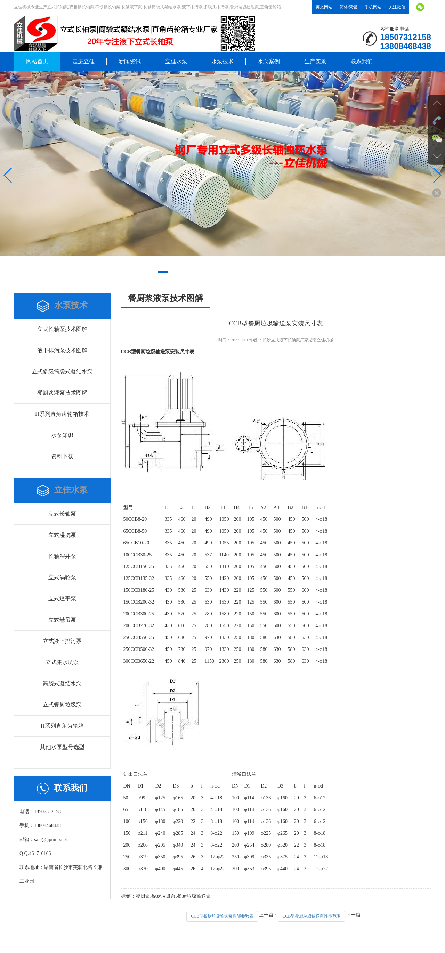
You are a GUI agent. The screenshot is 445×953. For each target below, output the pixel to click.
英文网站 (324, 7)
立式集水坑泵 (62, 662)
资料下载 (62, 456)
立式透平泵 (62, 598)
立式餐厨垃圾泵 (62, 705)
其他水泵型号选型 (62, 747)
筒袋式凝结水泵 (62, 683)
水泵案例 (269, 61)
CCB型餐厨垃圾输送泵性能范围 (311, 916)
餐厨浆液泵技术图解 (62, 393)
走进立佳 (83, 61)
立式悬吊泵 (62, 620)
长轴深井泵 (62, 556)
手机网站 (373, 7)
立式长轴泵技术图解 (62, 329)
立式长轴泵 (62, 514)
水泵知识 (62, 435)
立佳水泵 (176, 61)
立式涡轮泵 (62, 577)
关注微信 (397, 7)
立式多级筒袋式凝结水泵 (62, 371)
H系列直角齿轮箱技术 (62, 414)
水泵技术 (222, 61)
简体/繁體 (348, 7)
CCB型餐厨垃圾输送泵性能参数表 (222, 916)
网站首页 (37, 61)
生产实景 (315, 61)
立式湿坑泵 (62, 535)
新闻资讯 (130, 61)
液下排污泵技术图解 (62, 350)
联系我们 (361, 61)
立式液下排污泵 (62, 641)
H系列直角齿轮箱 (62, 726)
